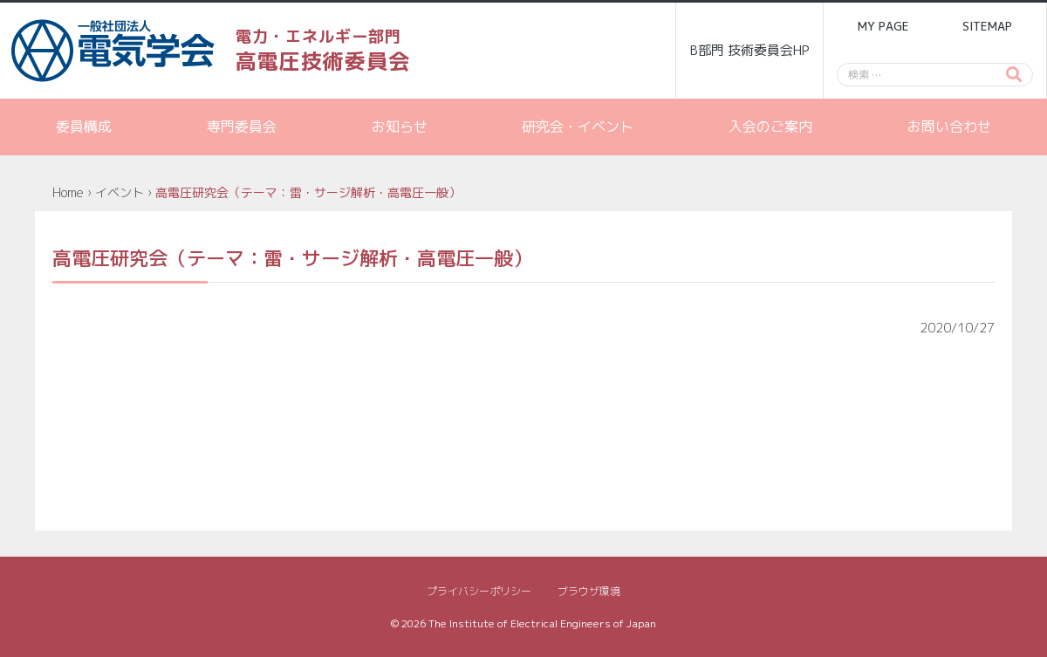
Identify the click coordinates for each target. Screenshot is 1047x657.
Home (68, 192)
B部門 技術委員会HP (750, 50)
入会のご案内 (770, 126)
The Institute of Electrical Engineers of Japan (542, 623)
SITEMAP (987, 26)
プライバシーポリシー (479, 591)
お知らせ (400, 126)
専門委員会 (242, 126)
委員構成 (84, 126)
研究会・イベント (577, 126)
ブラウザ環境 (589, 591)
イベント (119, 192)
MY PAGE (883, 26)
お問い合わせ (949, 126)
